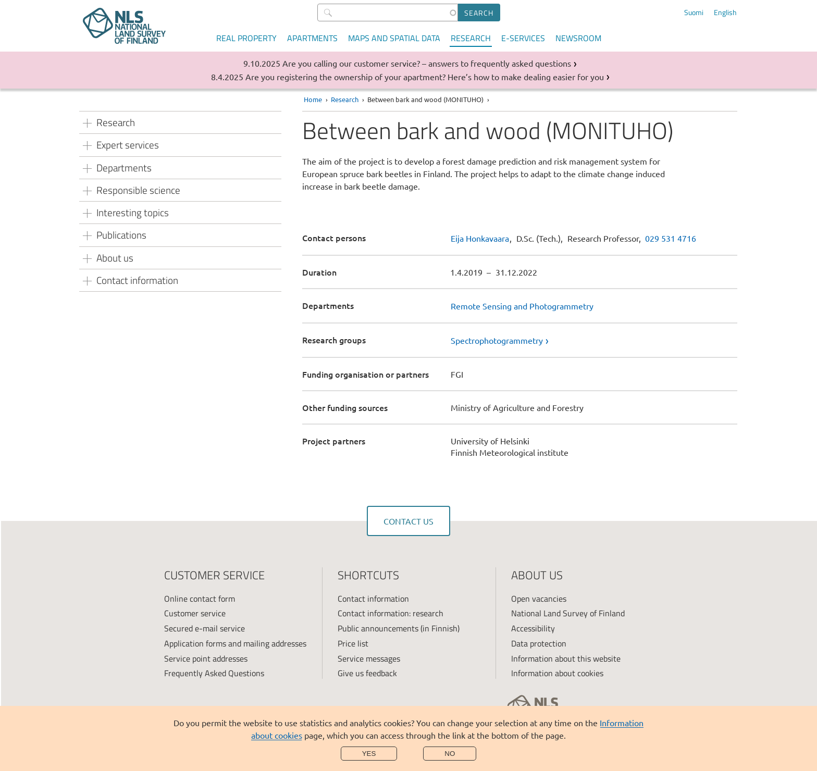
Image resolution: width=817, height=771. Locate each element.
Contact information (373, 598)
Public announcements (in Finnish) (399, 628)
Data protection (538, 643)
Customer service (195, 613)
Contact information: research (390, 613)
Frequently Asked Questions (214, 673)
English (725, 12)
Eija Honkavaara (480, 238)
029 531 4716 (670, 238)
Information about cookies (557, 673)
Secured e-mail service (204, 628)
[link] (594, 340)
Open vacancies (538, 598)
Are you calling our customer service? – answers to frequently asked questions (426, 63)
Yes (369, 753)
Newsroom (578, 38)
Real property (246, 38)
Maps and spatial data (394, 38)
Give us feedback (367, 673)
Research (471, 38)
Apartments (312, 38)
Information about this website (566, 658)
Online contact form (199, 598)
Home (313, 99)
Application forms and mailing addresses (235, 643)
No (449, 753)
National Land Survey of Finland (568, 613)
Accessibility (533, 628)
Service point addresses (205, 658)
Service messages (369, 658)
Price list (353, 643)
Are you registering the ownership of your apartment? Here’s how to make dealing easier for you (424, 76)
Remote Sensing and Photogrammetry (522, 306)
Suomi (693, 12)
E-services (523, 38)
